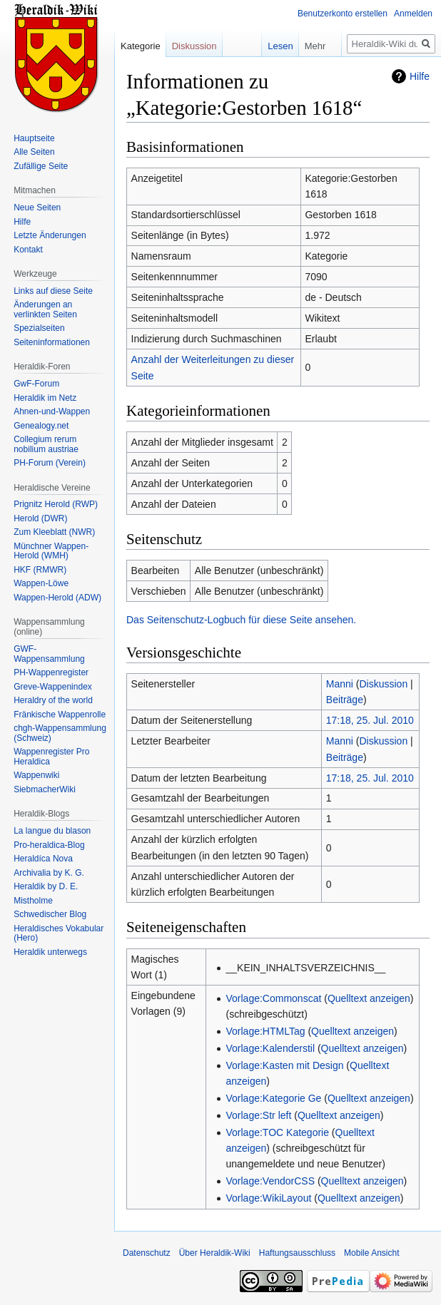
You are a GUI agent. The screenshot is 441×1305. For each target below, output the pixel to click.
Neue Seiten (37, 208)
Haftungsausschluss (297, 1253)
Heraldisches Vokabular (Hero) (58, 933)
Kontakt (28, 250)
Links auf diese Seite (53, 291)
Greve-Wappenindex (53, 687)
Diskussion (384, 684)
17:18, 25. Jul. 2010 (370, 720)
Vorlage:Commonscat (273, 998)
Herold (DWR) (40, 518)
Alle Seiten (34, 152)
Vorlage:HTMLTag (265, 1031)
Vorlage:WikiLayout (268, 1198)
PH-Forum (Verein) (50, 463)
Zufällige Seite (41, 166)
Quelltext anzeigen (369, 998)
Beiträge (344, 699)
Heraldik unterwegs (50, 952)
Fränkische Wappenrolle (60, 715)
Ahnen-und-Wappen (52, 411)
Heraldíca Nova (43, 859)
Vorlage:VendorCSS (270, 1181)
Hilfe (420, 76)
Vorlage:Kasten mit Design (284, 1065)
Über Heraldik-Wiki (214, 1253)
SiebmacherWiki (45, 789)
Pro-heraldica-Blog (49, 845)
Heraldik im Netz (45, 398)
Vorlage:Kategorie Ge (273, 1098)
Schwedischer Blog (50, 914)
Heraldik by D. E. (46, 886)
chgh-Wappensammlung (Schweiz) (60, 733)
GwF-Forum (36, 384)
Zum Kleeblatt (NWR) (54, 532)
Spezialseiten (39, 328)
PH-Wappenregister (51, 672)
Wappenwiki (36, 775)
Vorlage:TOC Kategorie (277, 1132)
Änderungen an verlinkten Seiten (45, 309)
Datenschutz (147, 1253)
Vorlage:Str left (258, 1115)
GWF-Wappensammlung (49, 654)
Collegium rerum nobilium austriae (46, 444)
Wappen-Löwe (41, 583)
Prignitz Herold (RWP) (56, 504)
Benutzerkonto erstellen (342, 14)
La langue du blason (52, 831)
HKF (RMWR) (40, 570)
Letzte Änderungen (50, 235)
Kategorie (141, 46)
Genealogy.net (41, 426)
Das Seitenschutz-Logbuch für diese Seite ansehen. (241, 619)
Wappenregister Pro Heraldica (51, 757)
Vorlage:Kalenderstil (270, 1048)
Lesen (262, 46)
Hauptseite (34, 138)
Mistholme (33, 901)
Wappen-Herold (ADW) (57, 598)
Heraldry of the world (53, 700)
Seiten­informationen (52, 342)
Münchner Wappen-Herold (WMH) (51, 551)
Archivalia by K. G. (49, 873)
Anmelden (413, 14)
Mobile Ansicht (371, 1253)
